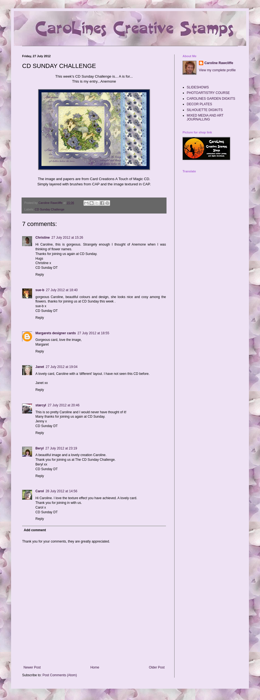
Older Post (157, 667)
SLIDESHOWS (198, 87)
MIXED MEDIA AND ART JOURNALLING (205, 117)
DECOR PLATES (199, 104)
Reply (39, 275)
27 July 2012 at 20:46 (64, 405)
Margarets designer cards (55, 333)
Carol (39, 491)
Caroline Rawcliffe (218, 63)
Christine (42, 238)
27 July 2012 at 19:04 (61, 367)
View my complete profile (217, 70)
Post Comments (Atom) (59, 675)
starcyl (40, 405)
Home (94, 667)
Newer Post (32, 667)
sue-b (39, 290)
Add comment (35, 530)
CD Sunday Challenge (49, 209)
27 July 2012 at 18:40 (62, 290)
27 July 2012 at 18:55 (93, 333)
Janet (39, 367)
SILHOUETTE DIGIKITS (205, 110)
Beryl (39, 448)
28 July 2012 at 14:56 (61, 491)
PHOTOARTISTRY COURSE (208, 93)
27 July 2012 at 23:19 (61, 448)
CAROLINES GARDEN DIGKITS (211, 99)
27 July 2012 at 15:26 (67, 238)
